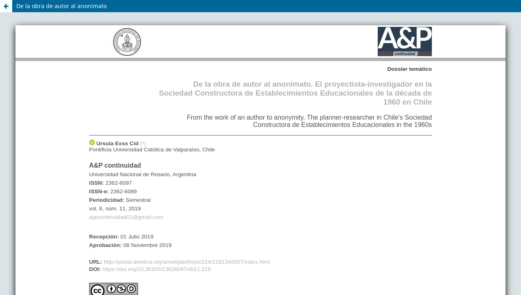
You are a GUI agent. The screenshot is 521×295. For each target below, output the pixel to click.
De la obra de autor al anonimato (61, 6)
